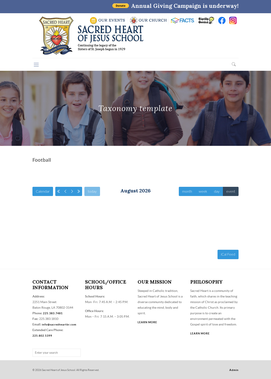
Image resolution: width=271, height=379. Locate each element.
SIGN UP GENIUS (206, 20)
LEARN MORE (147, 322)
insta (233, 20)
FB (222, 20)
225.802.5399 (42, 335)
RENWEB (182, 20)
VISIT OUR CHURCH (148, 20)
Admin (234, 369)
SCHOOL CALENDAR (107, 20)
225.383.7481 (53, 313)
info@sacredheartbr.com (59, 324)
